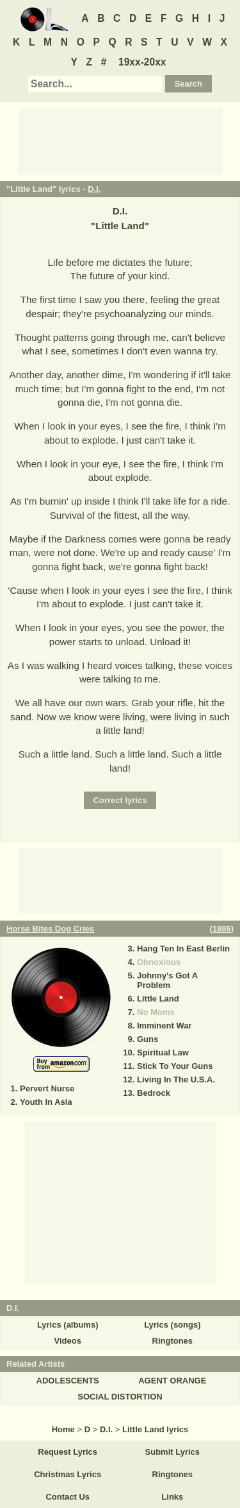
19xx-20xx (142, 61)
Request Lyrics (67, 1452)
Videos (67, 1341)
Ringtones (172, 1341)
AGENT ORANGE (172, 1380)
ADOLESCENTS (67, 1380)
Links (172, 1497)
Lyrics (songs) (172, 1325)
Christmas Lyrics (67, 1474)
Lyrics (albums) (68, 1325)
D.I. (94, 189)
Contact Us (67, 1497)
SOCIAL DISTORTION (119, 1396)
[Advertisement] (120, 140)
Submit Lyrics (172, 1452)
